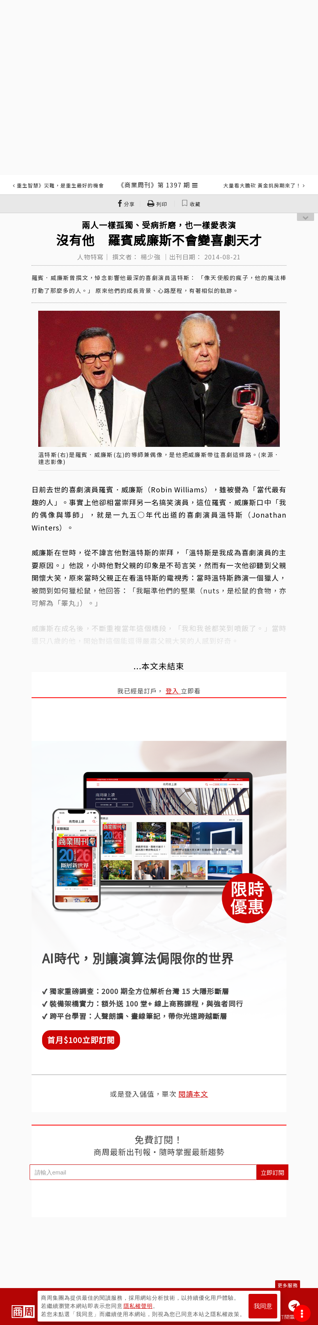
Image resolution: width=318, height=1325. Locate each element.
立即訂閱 (272, 1172)
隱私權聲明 (138, 1306)
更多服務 (287, 1285)
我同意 (263, 1306)
